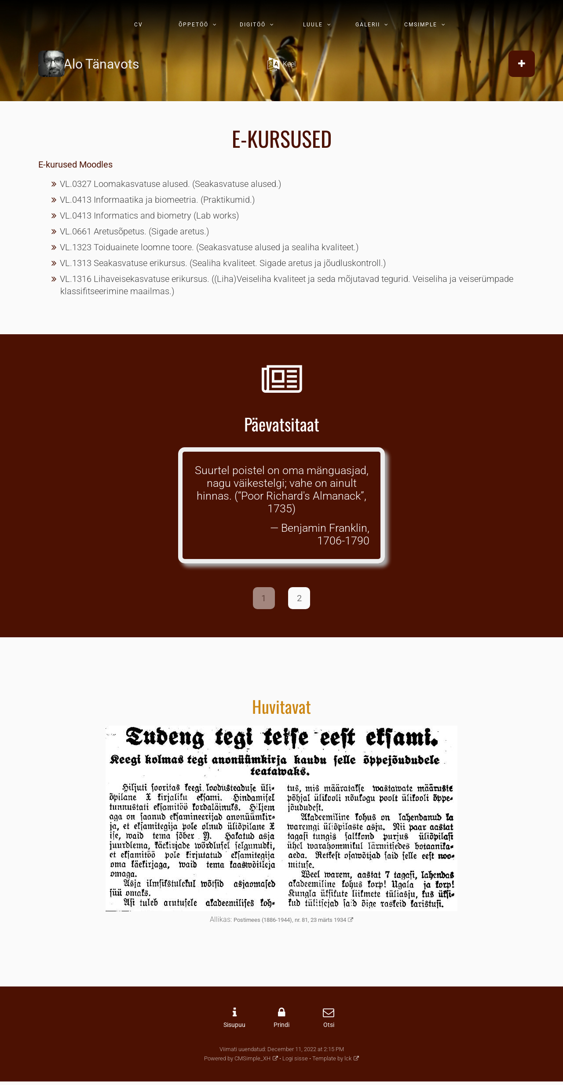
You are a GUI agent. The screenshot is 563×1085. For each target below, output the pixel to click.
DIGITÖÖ (253, 25)
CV (138, 25)
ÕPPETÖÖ (193, 25)
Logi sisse (295, 1058)
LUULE (313, 25)
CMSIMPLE (420, 25)
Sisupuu (234, 1025)
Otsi (328, 1025)
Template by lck (331, 1058)
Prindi (281, 1025)
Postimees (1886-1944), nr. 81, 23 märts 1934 (290, 920)
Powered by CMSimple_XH (237, 1058)
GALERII (367, 25)
